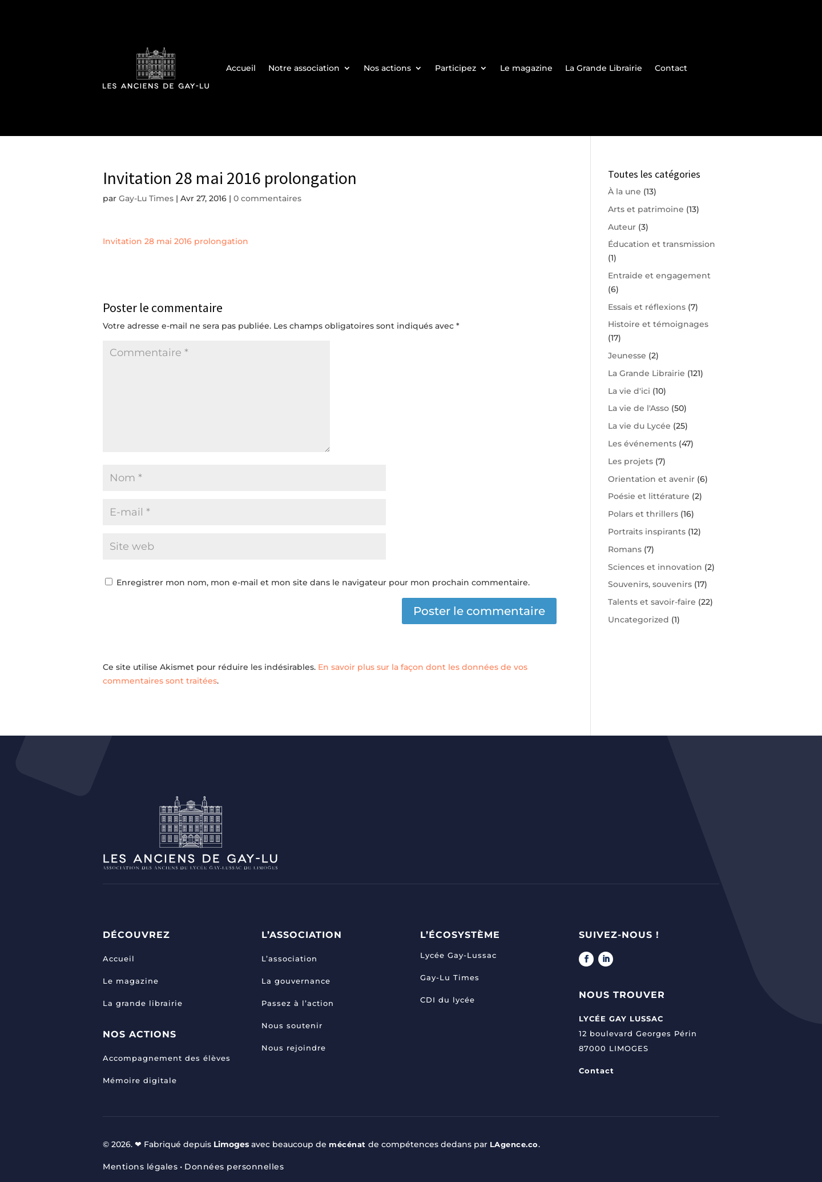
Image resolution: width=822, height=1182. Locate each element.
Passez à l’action (297, 1003)
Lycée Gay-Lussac (458, 955)
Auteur (622, 227)
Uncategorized (638, 619)
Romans (625, 549)
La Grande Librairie (603, 68)
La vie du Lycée (639, 426)
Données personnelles (234, 1166)
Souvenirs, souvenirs (650, 584)
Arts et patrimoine (646, 209)
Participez (455, 68)
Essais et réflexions (647, 307)
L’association (289, 958)
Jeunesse (627, 355)
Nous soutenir (292, 1025)
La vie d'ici (629, 391)
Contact (671, 68)
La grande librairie (143, 1003)
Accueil (241, 68)
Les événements (642, 443)
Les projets (630, 461)
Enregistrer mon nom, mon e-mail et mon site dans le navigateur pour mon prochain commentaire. (323, 582)
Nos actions (387, 68)
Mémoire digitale (140, 1080)
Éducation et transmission (661, 244)
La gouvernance (296, 980)
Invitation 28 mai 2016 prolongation (175, 241)
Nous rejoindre (293, 1047)
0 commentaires (267, 198)
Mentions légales (140, 1166)
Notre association (304, 68)
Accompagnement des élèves (167, 1058)
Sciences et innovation (655, 567)
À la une (624, 191)
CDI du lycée (447, 999)
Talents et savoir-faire (652, 602)
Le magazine (526, 68)
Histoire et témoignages (658, 324)
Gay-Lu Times (146, 198)
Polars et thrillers (643, 514)
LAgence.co (519, 1144)
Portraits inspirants (647, 531)
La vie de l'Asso (638, 408)
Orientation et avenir (651, 479)
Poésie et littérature (649, 496)
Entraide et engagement (659, 275)
